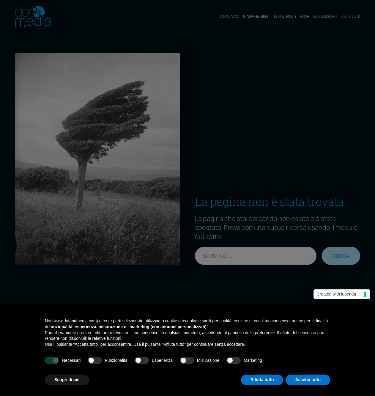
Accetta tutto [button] (308, 379)
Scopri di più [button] (67, 379)
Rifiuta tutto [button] (262, 379)
